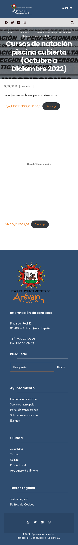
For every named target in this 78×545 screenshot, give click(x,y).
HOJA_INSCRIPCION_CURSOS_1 (22, 106)
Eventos (15, 421)
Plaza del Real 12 (21, 323)
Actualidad (16, 449)
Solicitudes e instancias (24, 415)
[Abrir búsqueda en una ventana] (72, 22)
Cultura (14, 460)
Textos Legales (19, 499)
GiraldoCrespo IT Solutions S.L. (45, 537)
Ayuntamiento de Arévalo (43, 534)
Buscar (61, 367)
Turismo (14, 454)
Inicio (9, 32)
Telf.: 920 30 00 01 (22, 339)
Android (21, 471)
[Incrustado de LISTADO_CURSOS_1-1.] (39, 164)
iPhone (33, 471)
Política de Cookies (22, 504)
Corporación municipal (23, 399)
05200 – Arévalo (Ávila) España (30, 328)
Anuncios (24, 32)
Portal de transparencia (24, 410)
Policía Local (18, 465)
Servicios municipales (23, 404)
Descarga (51, 106)
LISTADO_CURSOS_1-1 (16, 224)
